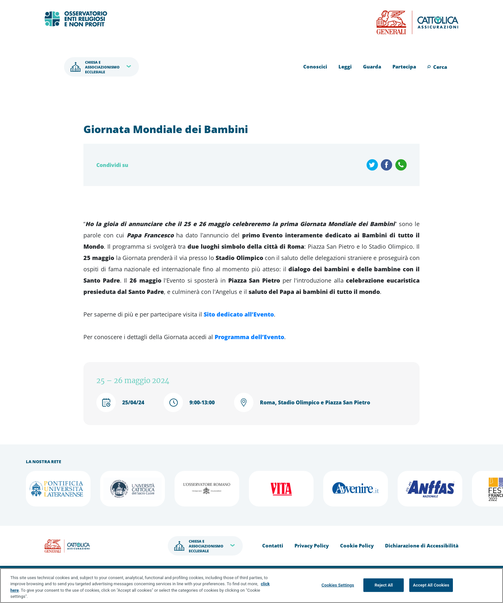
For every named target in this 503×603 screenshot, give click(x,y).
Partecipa (404, 66)
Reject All (384, 585)
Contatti (272, 545)
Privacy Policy (311, 545)
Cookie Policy (357, 545)
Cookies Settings (338, 585)
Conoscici (315, 66)
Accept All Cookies (431, 585)
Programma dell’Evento (249, 337)
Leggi (345, 66)
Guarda (372, 66)
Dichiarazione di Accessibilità (421, 545)
